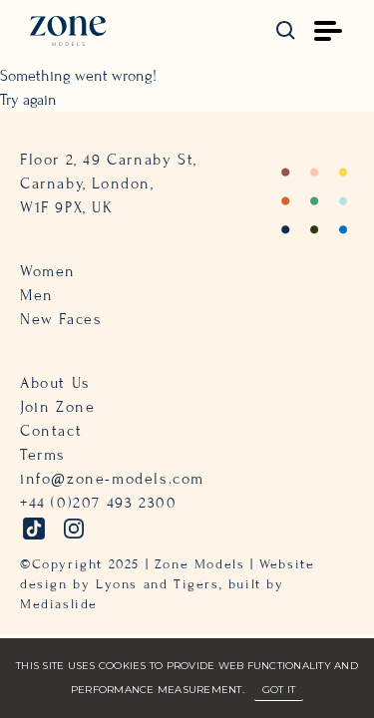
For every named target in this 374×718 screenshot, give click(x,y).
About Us (55, 383)
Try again (28, 100)
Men (37, 295)
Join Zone (57, 407)
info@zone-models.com (112, 479)
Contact (51, 431)
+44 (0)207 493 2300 (98, 503)
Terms (43, 455)
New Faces (61, 319)
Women (48, 271)
